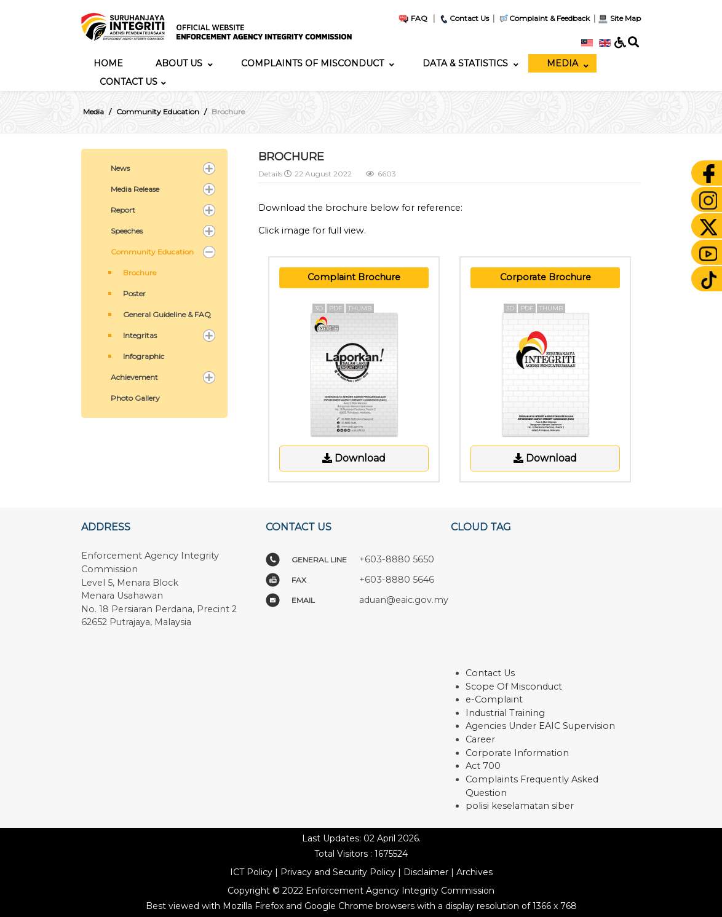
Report (123, 209)
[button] (209, 168)
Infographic (143, 356)
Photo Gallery (135, 398)
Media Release (135, 189)
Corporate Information (517, 752)
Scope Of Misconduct (514, 686)
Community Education (152, 251)
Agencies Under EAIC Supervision (540, 725)
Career (480, 739)
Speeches (127, 230)
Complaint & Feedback (549, 18)
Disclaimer (425, 872)
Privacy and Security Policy (337, 872)
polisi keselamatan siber (520, 805)
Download (354, 458)
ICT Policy (251, 872)
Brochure (139, 272)
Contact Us (463, 18)
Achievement (134, 377)
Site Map (619, 18)
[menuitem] (108, 63)
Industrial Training (505, 712)
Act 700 (483, 765)
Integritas (140, 335)
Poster (134, 293)
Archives (474, 872)
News (120, 168)
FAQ (412, 18)
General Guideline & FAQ (167, 314)
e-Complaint (494, 699)
